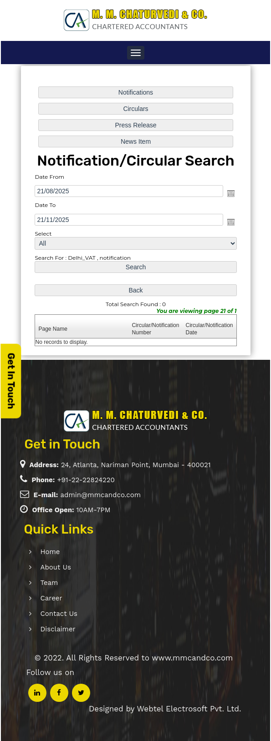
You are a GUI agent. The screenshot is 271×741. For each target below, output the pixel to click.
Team (36, 583)
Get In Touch (10, 381)
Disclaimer (44, 629)
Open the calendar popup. (230, 193)
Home (36, 552)
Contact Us (45, 614)
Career (38, 598)
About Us (42, 567)
